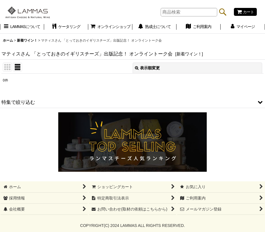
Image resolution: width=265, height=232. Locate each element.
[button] (132, 102)
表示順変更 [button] (147, 68)
